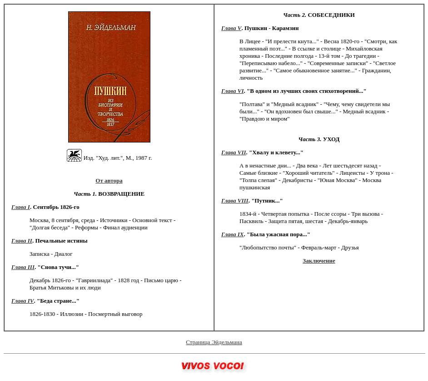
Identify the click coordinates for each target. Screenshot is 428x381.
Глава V (231, 28)
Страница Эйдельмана (214, 342)
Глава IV (22, 300)
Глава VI (232, 90)
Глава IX (232, 234)
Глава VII (233, 152)
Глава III (23, 267)
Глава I (20, 206)
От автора (108, 180)
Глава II (21, 240)
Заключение (319, 260)
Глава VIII (235, 200)
